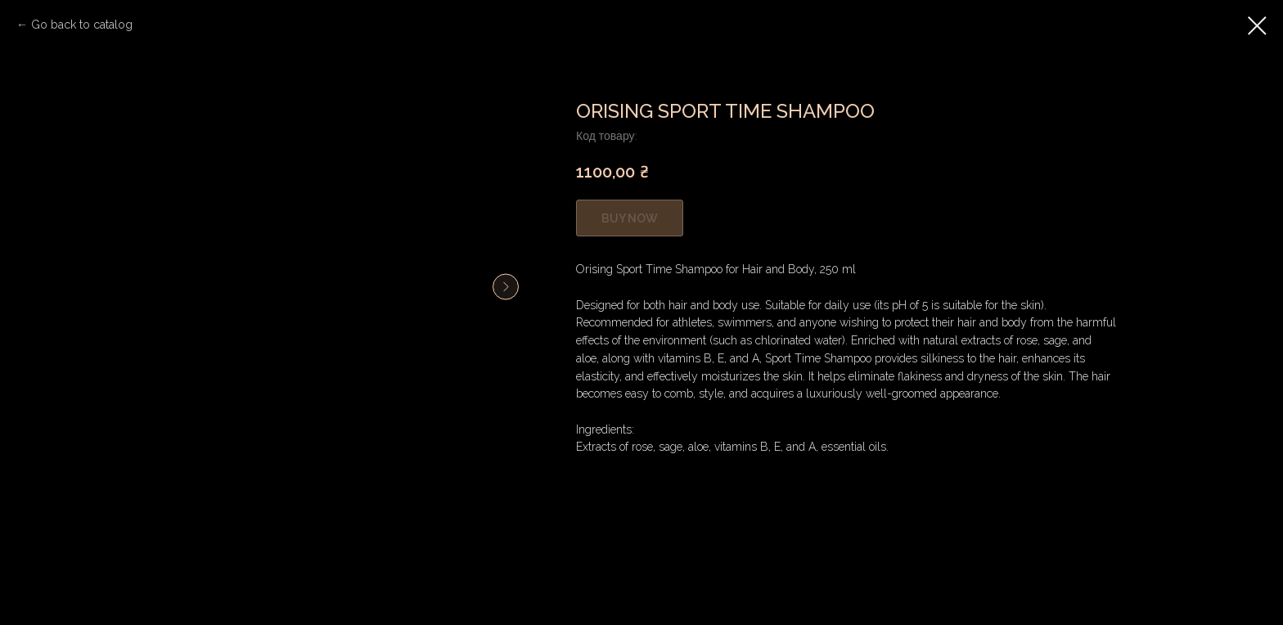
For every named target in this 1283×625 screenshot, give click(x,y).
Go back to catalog (82, 24)
